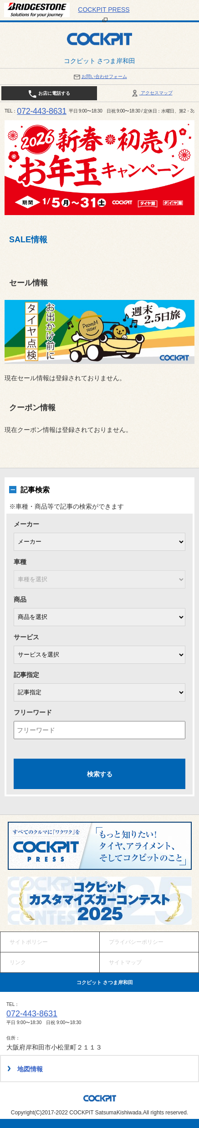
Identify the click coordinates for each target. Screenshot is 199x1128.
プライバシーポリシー (136, 942)
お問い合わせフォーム (99, 76)
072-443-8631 (41, 111)
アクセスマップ (151, 92)
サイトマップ (125, 962)
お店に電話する (49, 93)
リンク (18, 962)
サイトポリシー (29, 942)
